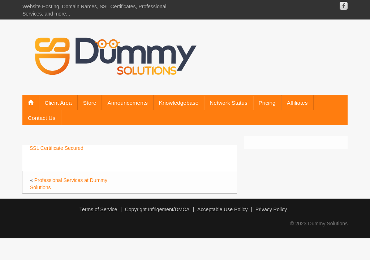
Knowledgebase (179, 103)
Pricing (267, 103)
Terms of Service (98, 209)
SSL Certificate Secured (56, 148)
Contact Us (41, 118)
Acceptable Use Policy (222, 209)
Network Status (228, 103)
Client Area (58, 103)
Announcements (127, 103)
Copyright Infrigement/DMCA (157, 209)
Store (89, 103)
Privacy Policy (271, 209)
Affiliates (297, 103)
